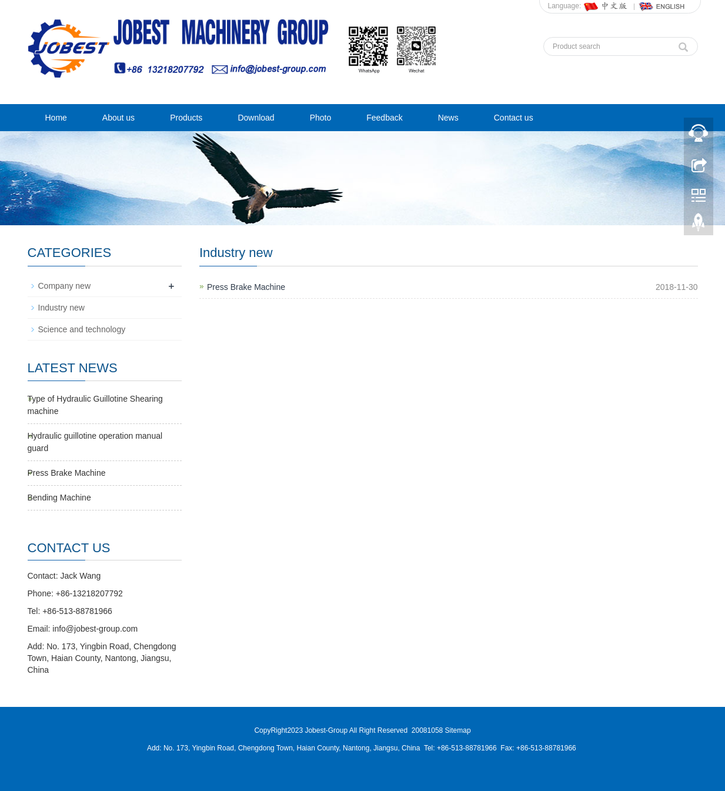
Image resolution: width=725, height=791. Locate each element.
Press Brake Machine (246, 287)
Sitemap (458, 730)
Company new (64, 286)
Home (56, 117)
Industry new (61, 307)
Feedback (384, 117)
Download (256, 117)
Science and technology (82, 329)
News (448, 117)
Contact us (513, 117)
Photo (321, 117)
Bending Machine (59, 497)
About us (118, 117)
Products (186, 117)
